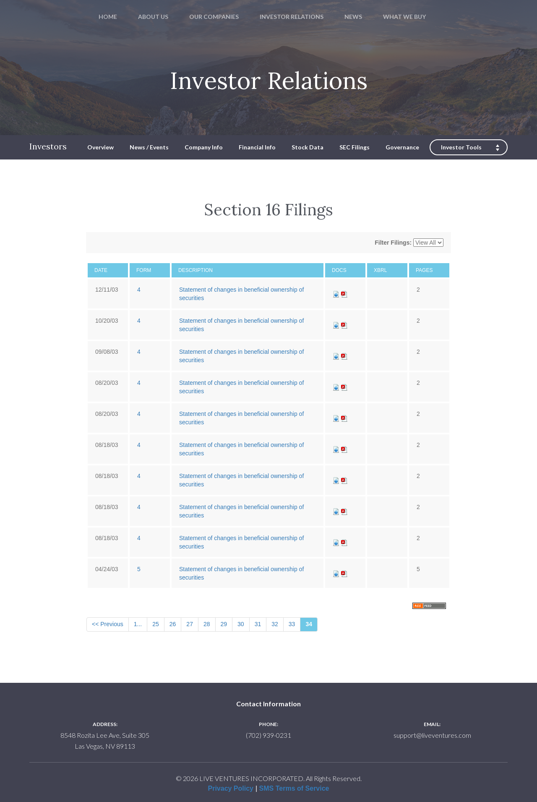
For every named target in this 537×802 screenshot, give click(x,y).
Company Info (204, 147)
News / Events (149, 147)
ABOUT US (153, 16)
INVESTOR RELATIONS (291, 16)
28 (206, 624)
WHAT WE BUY (404, 16)
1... (138, 624)
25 (155, 624)
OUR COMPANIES (214, 16)
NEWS (353, 16)
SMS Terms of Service (294, 788)
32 (274, 624)
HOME (108, 16)
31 (258, 624)
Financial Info (257, 147)
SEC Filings (354, 147)
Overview (100, 147)
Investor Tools (461, 147)
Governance (402, 147)
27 (189, 624)
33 (292, 624)
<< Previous (107, 624)
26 (172, 624)
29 (224, 624)
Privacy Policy (230, 788)
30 (240, 624)
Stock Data (307, 147)
